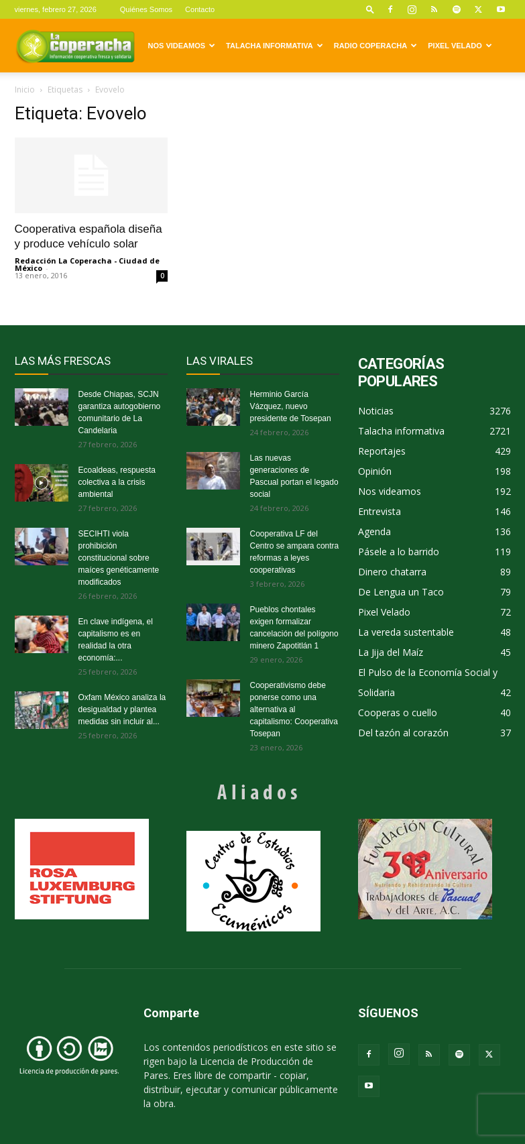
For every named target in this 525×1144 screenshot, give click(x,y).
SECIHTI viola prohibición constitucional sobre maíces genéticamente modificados (119, 558)
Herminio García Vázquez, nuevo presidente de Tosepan (290, 406)
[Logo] (75, 45)
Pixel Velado (459, 46)
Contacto (200, 9)
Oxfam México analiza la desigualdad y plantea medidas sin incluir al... (122, 709)
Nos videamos (182, 46)
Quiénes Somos (146, 9)
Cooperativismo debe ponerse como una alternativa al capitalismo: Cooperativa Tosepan (294, 709)
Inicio (25, 89)
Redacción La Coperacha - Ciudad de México (87, 264)
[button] (370, 9)
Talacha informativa (274, 46)
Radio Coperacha (375, 46)
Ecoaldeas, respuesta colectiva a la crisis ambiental (117, 482)
